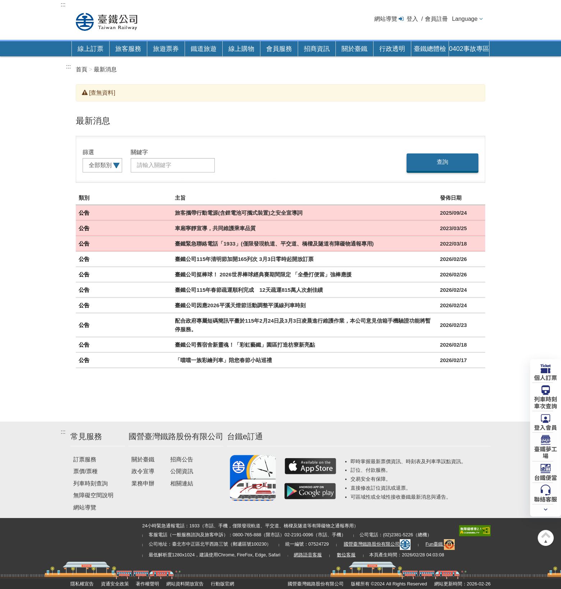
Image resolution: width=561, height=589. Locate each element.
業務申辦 (142, 483)
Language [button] (464, 19)
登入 (412, 19)
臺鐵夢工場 (545, 452)
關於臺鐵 (354, 48)
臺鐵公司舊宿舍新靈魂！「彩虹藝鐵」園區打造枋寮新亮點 (245, 345)
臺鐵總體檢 (430, 48)
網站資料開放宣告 (185, 583)
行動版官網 (222, 583)
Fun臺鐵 (440, 544)
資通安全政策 (115, 583)
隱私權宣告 (82, 583)
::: (63, 4)
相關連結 (181, 483)
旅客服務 (128, 48)
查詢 (442, 162)
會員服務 (279, 48)
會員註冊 (436, 19)
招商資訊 (317, 48)
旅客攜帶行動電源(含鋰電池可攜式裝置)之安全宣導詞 (238, 213)
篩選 (88, 152)
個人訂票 (545, 377)
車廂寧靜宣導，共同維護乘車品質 (215, 228)
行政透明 (392, 48)
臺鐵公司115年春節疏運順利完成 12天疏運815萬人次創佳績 (249, 290)
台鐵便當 (545, 477)
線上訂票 (90, 48)
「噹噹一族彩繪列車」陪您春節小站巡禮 (223, 360)
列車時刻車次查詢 (545, 402)
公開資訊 (181, 471)
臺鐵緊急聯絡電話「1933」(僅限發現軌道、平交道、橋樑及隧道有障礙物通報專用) (274, 244)
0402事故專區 (469, 48)
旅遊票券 (166, 48)
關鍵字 (139, 152)
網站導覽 (385, 19)
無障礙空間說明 (93, 495)
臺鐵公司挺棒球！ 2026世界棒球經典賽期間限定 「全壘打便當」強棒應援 (263, 274)
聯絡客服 (545, 499)
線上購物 (241, 48)
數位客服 (346, 554)
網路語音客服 (308, 554)
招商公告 (181, 459)
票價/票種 (85, 471)
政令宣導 (142, 471)
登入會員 (545, 427)
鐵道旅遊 (204, 48)
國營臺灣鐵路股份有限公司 (377, 544)
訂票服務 (84, 459)
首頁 (81, 69)
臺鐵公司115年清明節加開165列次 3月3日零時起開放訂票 (244, 259)
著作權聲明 (147, 583)
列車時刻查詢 (90, 483)
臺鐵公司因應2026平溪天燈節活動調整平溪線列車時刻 (240, 305)
